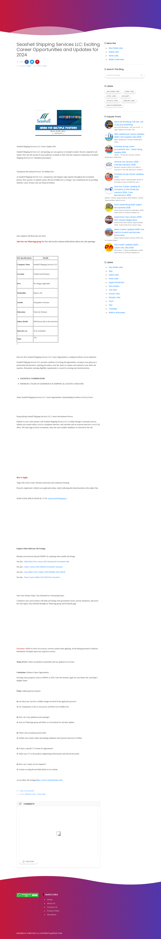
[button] (27, 62)
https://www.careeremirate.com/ (49, 780)
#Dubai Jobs (30, 794)
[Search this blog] (124, 75)
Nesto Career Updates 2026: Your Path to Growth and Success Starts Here (129, 232)
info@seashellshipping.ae (57, 498)
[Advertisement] (58, 86)
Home (49, 899)
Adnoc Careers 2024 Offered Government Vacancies (43, 567)
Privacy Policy (53, 911)
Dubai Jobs (114, 52)
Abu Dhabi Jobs (116, 48)
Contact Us (52, 907)
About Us (51, 903)
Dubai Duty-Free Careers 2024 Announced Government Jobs (46, 562)
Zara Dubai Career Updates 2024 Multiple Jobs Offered (44, 572)
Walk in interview (116, 59)
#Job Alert (41, 794)
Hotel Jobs (113, 55)
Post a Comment (26, 791)
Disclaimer (52, 914)
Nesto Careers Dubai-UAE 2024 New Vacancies (42, 577)
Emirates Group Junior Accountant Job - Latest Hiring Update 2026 (128, 149)
